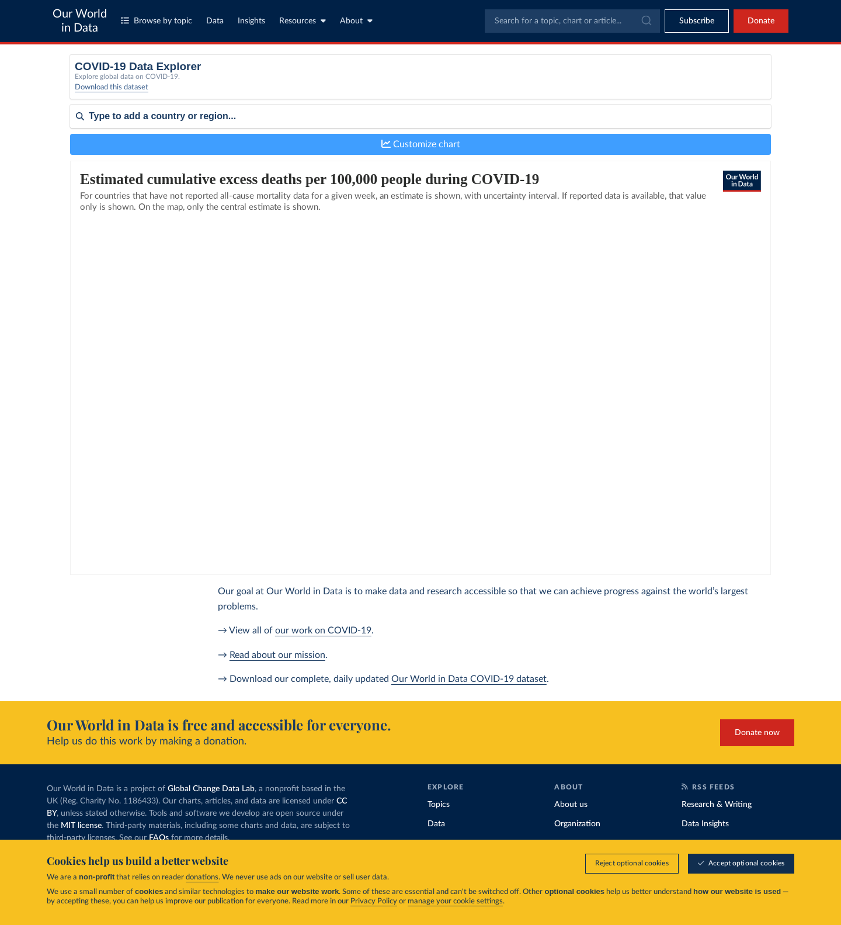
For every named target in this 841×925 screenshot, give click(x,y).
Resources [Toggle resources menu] (302, 20)
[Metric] (281, 84)
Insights (251, 21)
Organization (577, 824)
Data (215, 21)
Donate (761, 21)
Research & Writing (717, 805)
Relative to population (629, 80)
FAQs (159, 838)
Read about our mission (277, 655)
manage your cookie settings (455, 901)
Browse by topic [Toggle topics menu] (156, 20)
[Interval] (463, 84)
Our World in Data (80, 21)
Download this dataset (111, 94)
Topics (439, 805)
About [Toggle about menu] (356, 20)
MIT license (81, 826)
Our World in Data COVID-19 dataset (469, 679)
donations (202, 877)
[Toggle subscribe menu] (697, 21)
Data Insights (705, 824)
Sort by (83, 151)
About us (571, 805)
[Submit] (645, 21)
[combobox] (572, 21)
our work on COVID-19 (323, 630)
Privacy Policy (373, 901)
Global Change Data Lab (211, 789)
